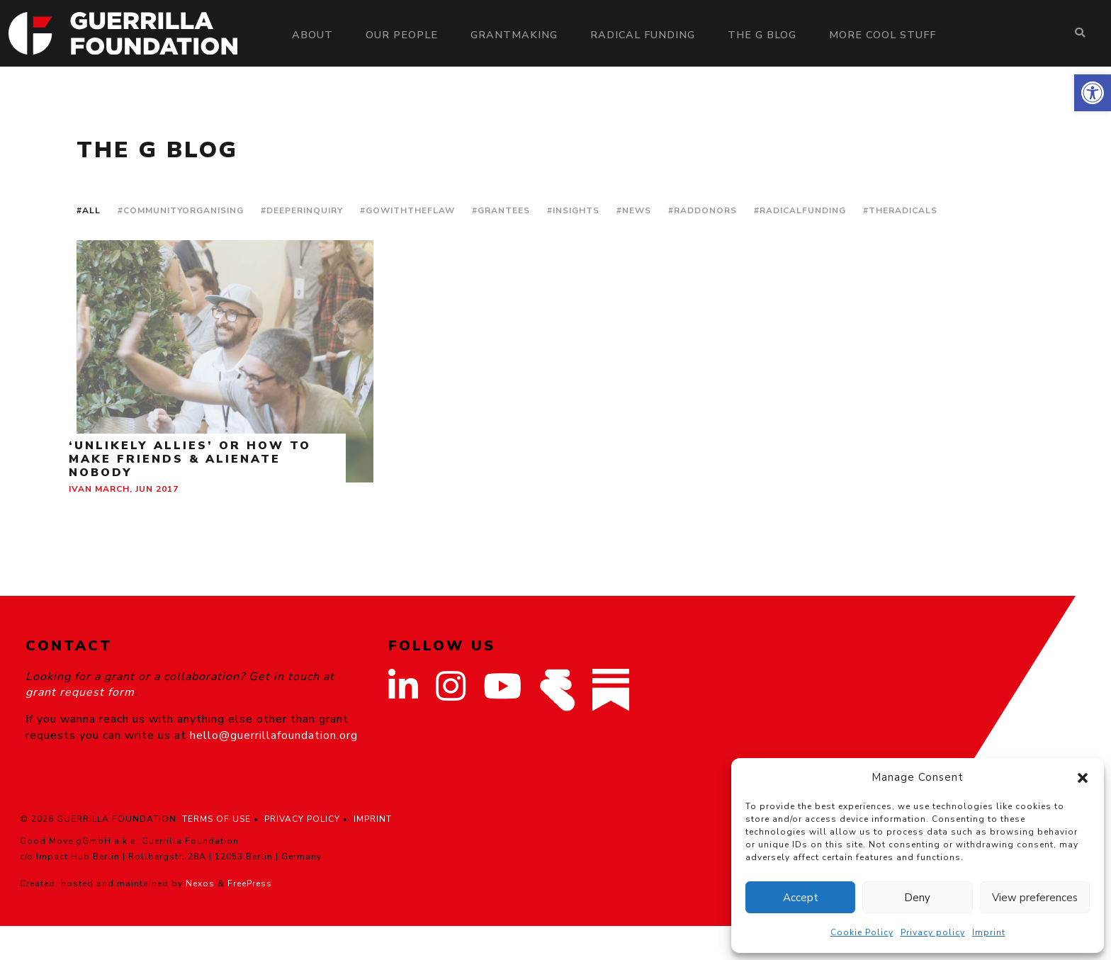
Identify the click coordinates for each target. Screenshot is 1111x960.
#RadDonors (702, 210)
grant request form (80, 692)
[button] (1092, 92)
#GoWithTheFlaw (407, 210)
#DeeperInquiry (302, 210)
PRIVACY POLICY (302, 819)
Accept (800, 898)
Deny (917, 898)
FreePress (249, 883)
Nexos (200, 883)
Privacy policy (933, 932)
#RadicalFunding (800, 210)
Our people (402, 35)
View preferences (1035, 898)
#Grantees (501, 210)
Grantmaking (514, 35)
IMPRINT (373, 819)
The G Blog (762, 35)
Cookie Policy (861, 932)
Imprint (988, 932)
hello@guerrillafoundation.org (274, 735)
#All (89, 210)
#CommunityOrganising (181, 210)
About (312, 35)
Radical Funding (642, 35)
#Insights (573, 210)
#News (633, 210)
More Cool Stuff (882, 35)
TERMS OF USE (216, 819)
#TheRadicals (900, 210)
